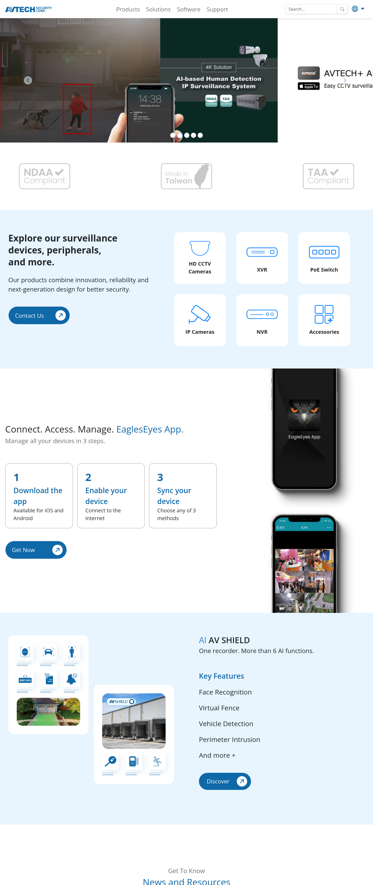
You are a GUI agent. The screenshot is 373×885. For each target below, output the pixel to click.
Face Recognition (225, 692)
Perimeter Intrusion (229, 739)
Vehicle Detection (226, 723)
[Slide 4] (193, 135)
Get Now (37, 550)
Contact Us (40, 315)
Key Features (221, 676)
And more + (217, 755)
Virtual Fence (219, 707)
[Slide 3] (186, 135)
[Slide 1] (172, 135)
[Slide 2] (180, 135)
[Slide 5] (200, 135)
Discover (227, 781)
